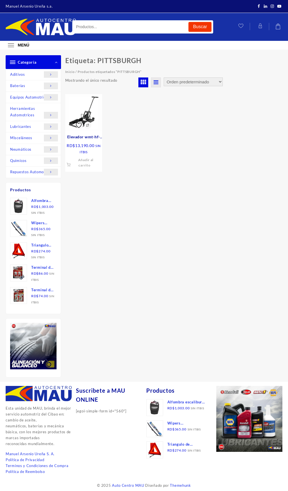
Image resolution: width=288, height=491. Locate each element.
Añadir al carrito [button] (85, 162)
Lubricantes (34, 126)
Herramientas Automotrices (34, 112)
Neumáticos (34, 149)
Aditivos (34, 74)
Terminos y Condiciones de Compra (37, 465)
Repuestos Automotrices (34, 172)
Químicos (34, 160)
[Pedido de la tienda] (193, 81)
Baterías (34, 86)
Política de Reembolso (25, 471)
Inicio (70, 72)
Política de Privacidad (25, 459)
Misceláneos (34, 138)
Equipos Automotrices (34, 97)
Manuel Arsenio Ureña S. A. (30, 454)
